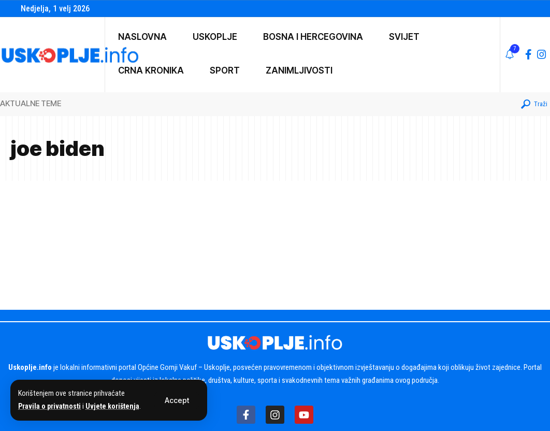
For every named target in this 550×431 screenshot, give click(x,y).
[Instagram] (541, 54)
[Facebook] (528, 54)
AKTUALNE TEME (30, 103)
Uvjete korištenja (114, 406)
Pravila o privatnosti (50, 406)
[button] (176, 400)
